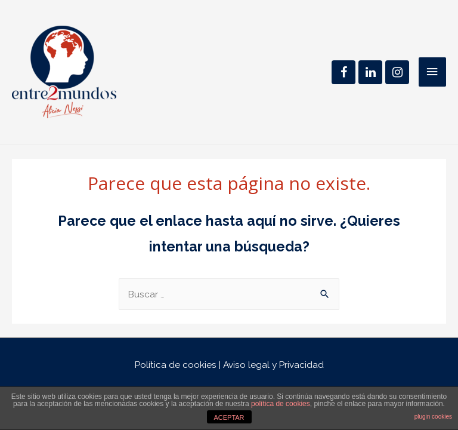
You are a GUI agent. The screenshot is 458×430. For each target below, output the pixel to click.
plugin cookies (433, 416)
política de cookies (280, 404)
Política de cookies (175, 364)
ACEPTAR (228, 417)
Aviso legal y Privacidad (273, 364)
